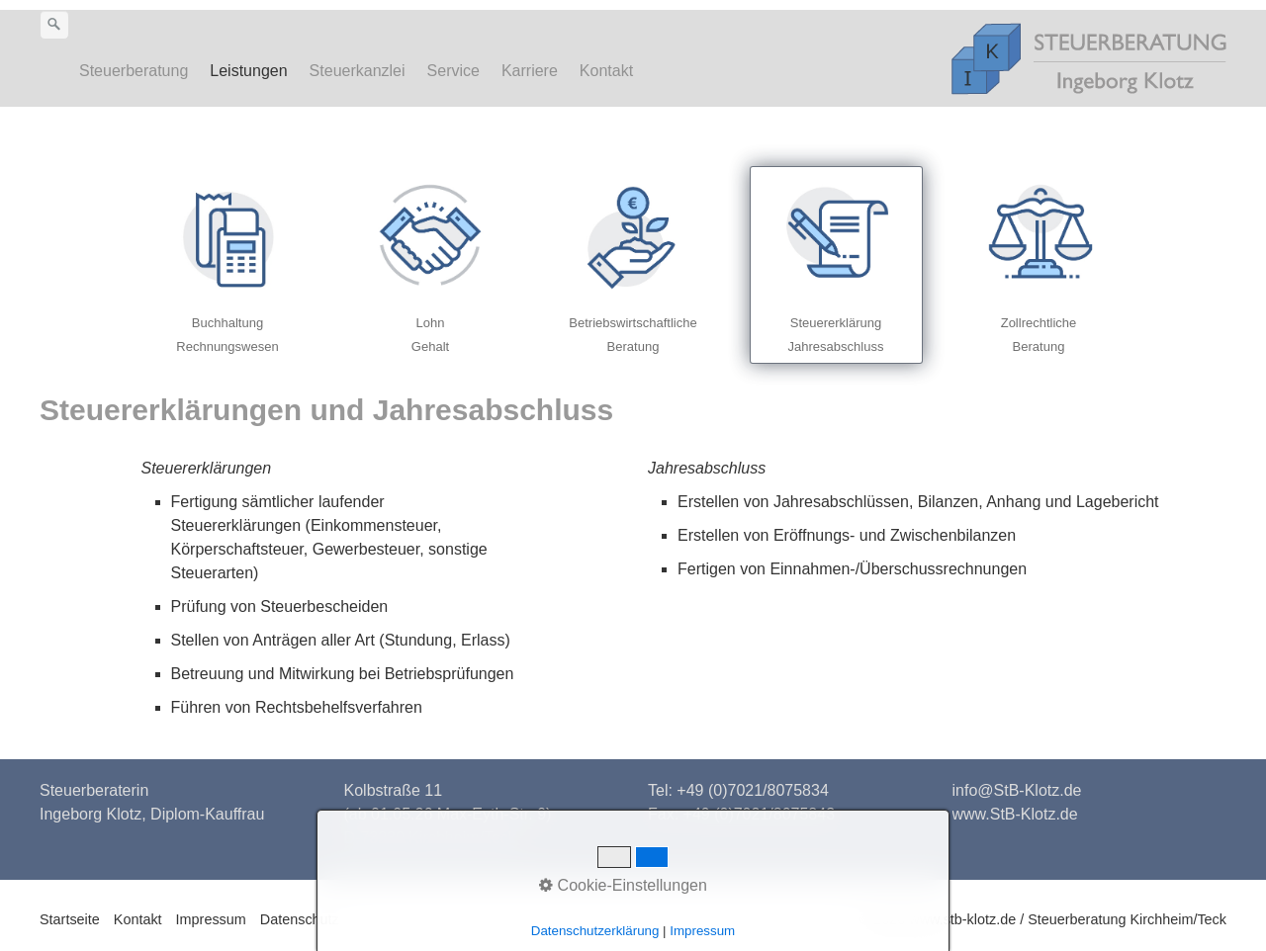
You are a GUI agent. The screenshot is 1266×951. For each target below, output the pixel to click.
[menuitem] (139, 71)
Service (453, 70)
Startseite (70, 919)
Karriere (529, 70)
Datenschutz (299, 919)
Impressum (211, 919)
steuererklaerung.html (836, 265)
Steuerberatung (133, 70)
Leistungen (248, 70)
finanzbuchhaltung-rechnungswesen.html (228, 265)
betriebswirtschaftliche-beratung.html (633, 265)
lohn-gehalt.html (430, 265)
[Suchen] (54, 25)
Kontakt (606, 70)
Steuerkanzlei (358, 70)
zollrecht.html (1039, 265)
